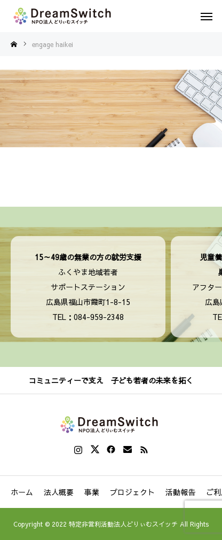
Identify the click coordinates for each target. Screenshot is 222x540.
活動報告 (180, 492)
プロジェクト (132, 492)
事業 (91, 492)
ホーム (22, 492)
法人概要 (59, 492)
